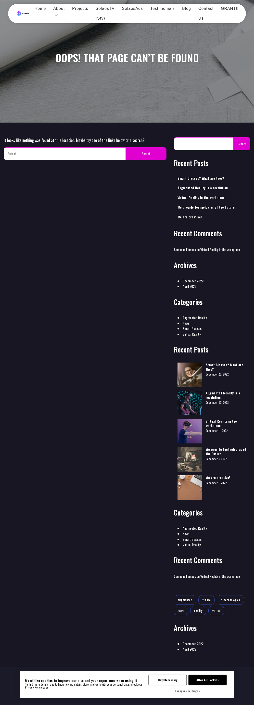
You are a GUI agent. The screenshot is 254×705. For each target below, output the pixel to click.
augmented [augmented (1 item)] (185, 599)
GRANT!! (230, 8)
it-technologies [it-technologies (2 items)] (230, 599)
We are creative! (190, 217)
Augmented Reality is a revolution (203, 188)
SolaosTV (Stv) (105, 13)
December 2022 (193, 280)
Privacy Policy (33, 687)
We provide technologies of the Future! (207, 207)
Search (242, 143)
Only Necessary (167, 680)
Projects (80, 8)
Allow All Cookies (207, 680)
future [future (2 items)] (206, 599)
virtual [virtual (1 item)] (216, 610)
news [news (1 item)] (181, 610)
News (186, 323)
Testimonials (162, 8)
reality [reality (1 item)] (198, 610)
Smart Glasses (192, 328)
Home (40, 8)
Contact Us (206, 13)
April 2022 (189, 286)
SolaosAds (132, 8)
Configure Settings (186, 691)
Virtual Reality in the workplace (201, 197)
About (59, 8)
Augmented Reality (195, 317)
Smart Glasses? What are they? (201, 178)
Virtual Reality (192, 334)
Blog (186, 8)
